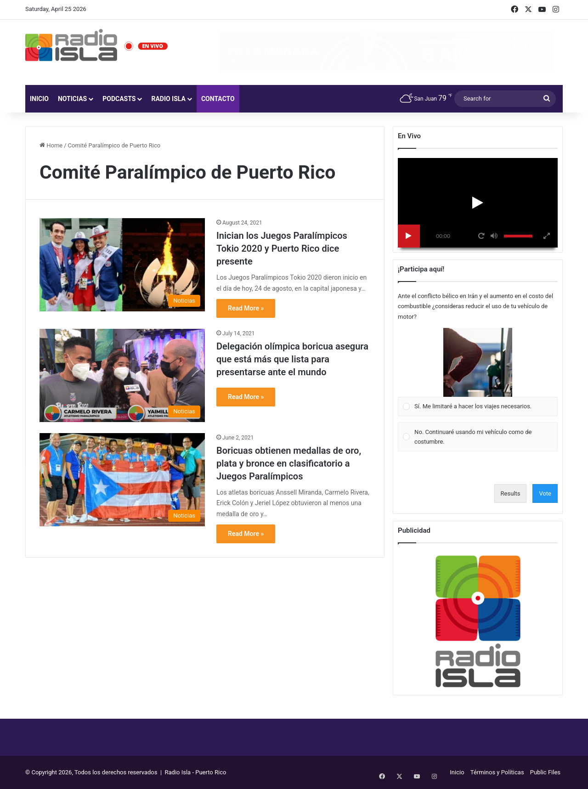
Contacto (218, 98)
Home (51, 145)
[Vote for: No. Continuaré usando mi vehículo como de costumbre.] (478, 437)
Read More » (246, 308)
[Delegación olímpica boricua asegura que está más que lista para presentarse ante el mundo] (122, 375)
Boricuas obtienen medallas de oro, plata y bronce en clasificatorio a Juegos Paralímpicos (288, 463)
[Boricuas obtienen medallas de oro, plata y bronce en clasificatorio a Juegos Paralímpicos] (122, 479)
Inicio (39, 98)
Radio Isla (168, 98)
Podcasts (119, 98)
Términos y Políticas (497, 772)
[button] (477, 362)
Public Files (545, 772)
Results (510, 493)
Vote (545, 493)
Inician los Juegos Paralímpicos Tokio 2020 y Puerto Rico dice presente (281, 248)
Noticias (72, 98)
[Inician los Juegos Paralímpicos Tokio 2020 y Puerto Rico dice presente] (122, 264)
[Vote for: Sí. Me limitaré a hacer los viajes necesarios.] (478, 372)
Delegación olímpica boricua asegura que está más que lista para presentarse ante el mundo (292, 359)
